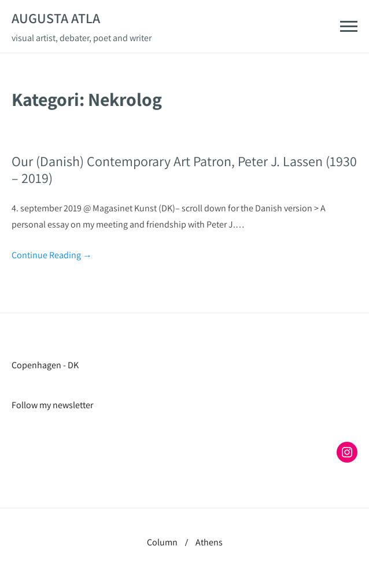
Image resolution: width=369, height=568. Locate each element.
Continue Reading (52, 255)
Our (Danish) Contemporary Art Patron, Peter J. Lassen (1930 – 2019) (184, 169)
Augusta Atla (56, 18)
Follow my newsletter (52, 405)
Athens (209, 542)
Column (162, 542)
